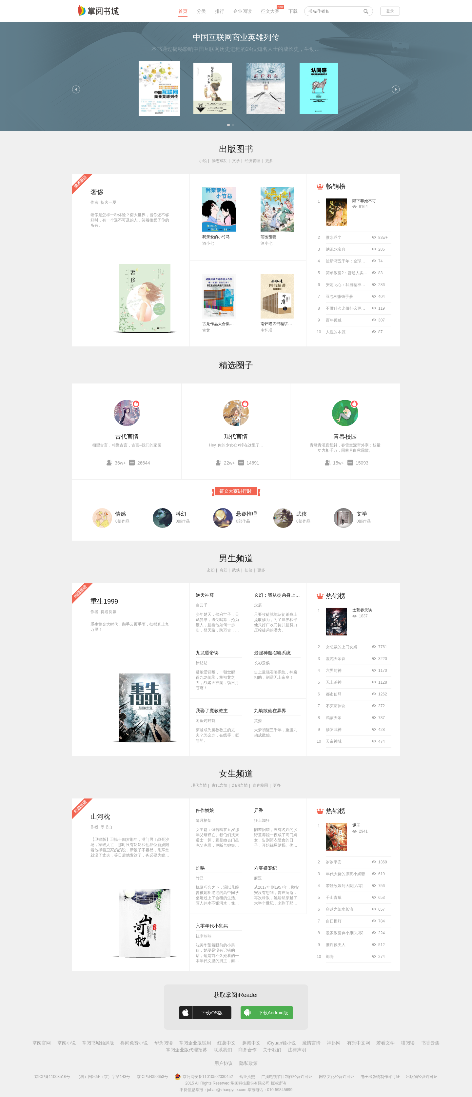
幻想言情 (240, 785)
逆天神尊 (205, 595)
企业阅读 (242, 11)
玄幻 (211, 570)
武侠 (301, 514)
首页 (182, 11)
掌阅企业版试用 (195, 1042)
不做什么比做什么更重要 (347, 308)
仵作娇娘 (205, 810)
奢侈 (97, 192)
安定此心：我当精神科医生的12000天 (359, 284)
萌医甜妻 (268, 237)
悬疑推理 (246, 514)
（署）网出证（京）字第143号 (103, 1076)
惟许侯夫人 (335, 944)
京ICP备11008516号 (52, 1076)
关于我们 (272, 1049)
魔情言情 (311, 1042)
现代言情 (236, 436)
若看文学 (385, 1042)
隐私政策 (248, 1063)
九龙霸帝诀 (207, 652)
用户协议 (223, 1063)
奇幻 (223, 570)
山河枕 (100, 816)
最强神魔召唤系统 (272, 652)
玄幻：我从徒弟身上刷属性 (281, 595)
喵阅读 (408, 1042)
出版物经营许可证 (422, 1076)
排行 (219, 11)
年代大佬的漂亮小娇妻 (345, 874)
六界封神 (334, 670)
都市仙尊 (334, 694)
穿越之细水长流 (339, 909)
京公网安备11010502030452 (203, 1076)
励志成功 (219, 160)
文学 (236, 160)
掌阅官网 (41, 1042)
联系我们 (223, 1049)
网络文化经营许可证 (336, 1076)
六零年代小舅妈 (212, 925)
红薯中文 (226, 1042)
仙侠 (248, 570)
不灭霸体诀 (335, 706)
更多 (269, 160)
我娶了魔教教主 (212, 710)
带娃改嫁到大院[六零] (345, 885)
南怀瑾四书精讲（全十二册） (286, 323)
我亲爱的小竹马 (216, 237)
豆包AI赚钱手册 (339, 296)
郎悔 (330, 956)
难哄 (200, 868)
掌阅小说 (66, 1042)
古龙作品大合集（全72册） (226, 323)
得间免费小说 (134, 1042)
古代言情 (127, 436)
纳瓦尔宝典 (335, 249)
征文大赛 (270, 11)
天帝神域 (334, 741)
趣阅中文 (251, 1042)
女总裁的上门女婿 (341, 647)
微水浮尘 (334, 237)
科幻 (181, 514)
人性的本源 (335, 332)
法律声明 (297, 1049)
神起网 (334, 1042)
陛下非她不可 (364, 200)
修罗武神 (334, 729)
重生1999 (104, 601)
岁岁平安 (334, 862)
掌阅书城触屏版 (98, 1042)
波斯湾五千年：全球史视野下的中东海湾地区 (365, 261)
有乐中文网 (358, 1042)
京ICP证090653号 (152, 1076)
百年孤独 (334, 320)
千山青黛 (334, 897)
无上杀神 (334, 682)
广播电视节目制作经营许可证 (286, 1076)
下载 (293, 11)
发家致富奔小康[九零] (345, 933)
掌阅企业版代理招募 (186, 1049)
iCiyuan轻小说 (281, 1042)
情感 (120, 514)
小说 (203, 160)
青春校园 (345, 436)
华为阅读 (163, 1042)
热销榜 (335, 595)
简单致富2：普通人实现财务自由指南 (358, 273)
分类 (201, 11)
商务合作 (247, 1049)
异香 (258, 810)
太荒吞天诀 (362, 610)
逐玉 (356, 825)
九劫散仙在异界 (270, 710)
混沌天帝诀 (335, 658)
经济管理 (252, 160)
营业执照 (247, 1076)
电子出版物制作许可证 (380, 1076)
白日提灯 (334, 921)
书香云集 (430, 1042)
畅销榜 (335, 186)
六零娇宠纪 (265, 868)
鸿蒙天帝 (334, 717)
